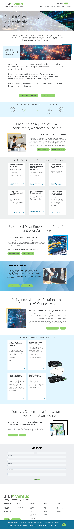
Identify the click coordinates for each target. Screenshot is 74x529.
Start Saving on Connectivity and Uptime (57, 184)
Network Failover (33, 514)
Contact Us (66, 3)
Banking (45, 507)
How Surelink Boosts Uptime (17, 184)
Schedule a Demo (48, 95)
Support (61, 3)
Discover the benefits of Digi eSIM (37, 184)
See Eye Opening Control (17, 213)
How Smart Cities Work (58, 213)
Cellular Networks (33, 507)
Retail (45, 509)
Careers (58, 510)
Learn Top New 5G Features (52, 328)
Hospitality (45, 513)
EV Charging (32, 510)
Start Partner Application (27, 286)
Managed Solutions (20, 507)
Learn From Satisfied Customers (58, 149)
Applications (47, 6)
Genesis (18, 509)
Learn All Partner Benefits (14, 286)
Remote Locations (33, 519)
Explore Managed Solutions (29, 95)
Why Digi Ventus (19, 506)
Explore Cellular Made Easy (43, 149)
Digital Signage (32, 509)
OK (64, 524)
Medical (45, 510)
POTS (31, 517)
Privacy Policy (59, 512)
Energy (45, 506)
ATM (31, 506)
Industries (53, 6)
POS (31, 512)
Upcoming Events (60, 509)
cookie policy (12, 525)
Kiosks (31, 513)
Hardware (58, 6)
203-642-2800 (6, 510)
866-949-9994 (6, 507)
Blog (58, 3)
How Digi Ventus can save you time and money (37, 212)
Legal (58, 513)
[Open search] (69, 3)
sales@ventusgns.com (8, 511)
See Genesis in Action (12, 435)
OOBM (31, 516)
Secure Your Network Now (27, 253)
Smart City (45, 512)
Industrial (45, 514)
